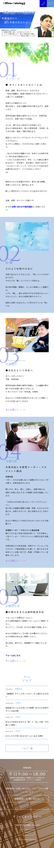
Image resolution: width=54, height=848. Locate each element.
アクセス (27, 832)
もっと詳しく (15, 409)
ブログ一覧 (27, 748)
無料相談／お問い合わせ (27, 798)
